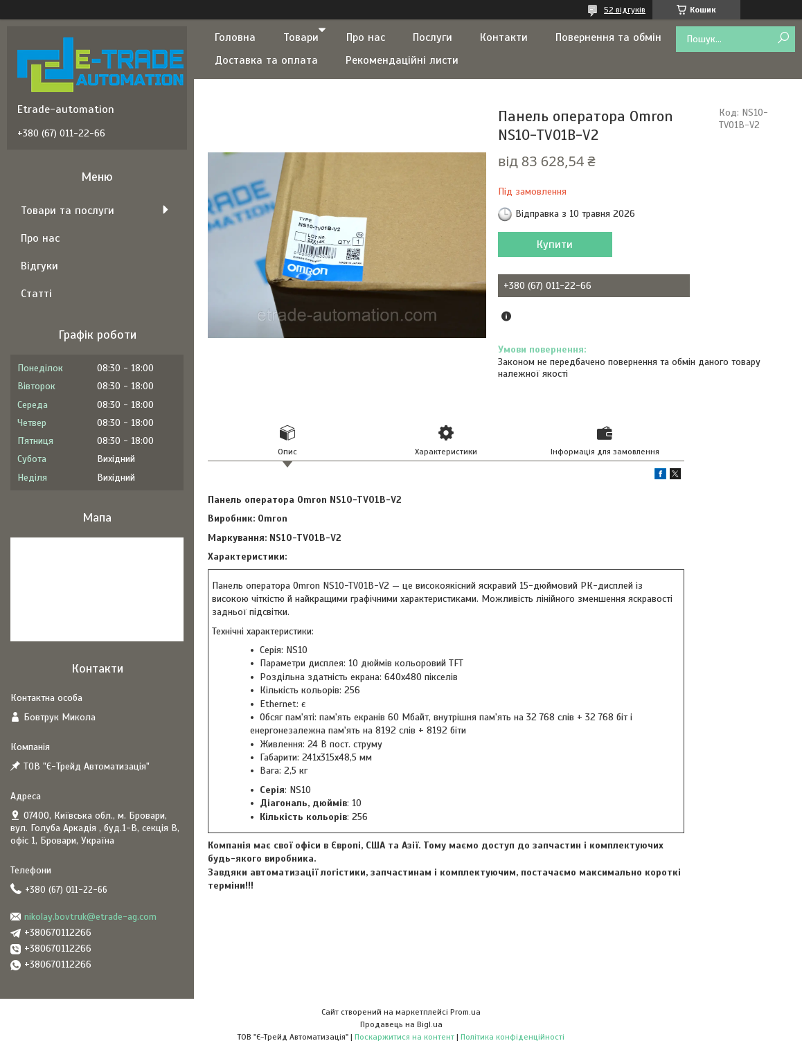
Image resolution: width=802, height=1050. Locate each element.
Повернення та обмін (608, 37)
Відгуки (39, 266)
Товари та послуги (67, 210)
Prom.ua (465, 1012)
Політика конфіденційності (512, 1037)
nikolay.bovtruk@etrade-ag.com (90, 917)
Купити (555, 244)
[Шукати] (783, 38)
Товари (301, 37)
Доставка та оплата (266, 60)
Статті (36, 294)
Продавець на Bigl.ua (401, 1024)
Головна (235, 37)
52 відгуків (624, 10)
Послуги (432, 37)
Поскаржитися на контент (404, 1037)
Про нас (365, 37)
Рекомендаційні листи (402, 60)
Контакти (504, 37)
